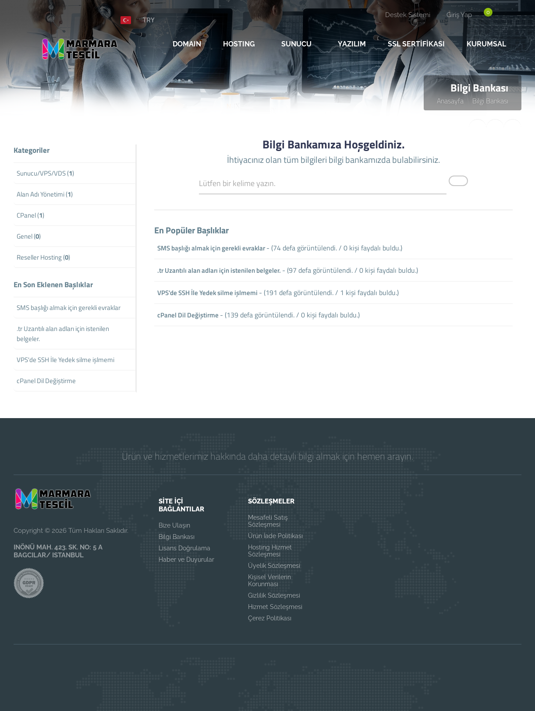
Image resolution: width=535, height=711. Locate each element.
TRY (149, 19)
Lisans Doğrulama (184, 548)
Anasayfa (450, 100)
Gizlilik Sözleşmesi (274, 595)
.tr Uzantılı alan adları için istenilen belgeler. (219, 270)
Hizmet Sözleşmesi (275, 606)
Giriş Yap (459, 15)
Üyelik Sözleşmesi (274, 565)
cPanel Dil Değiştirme (188, 315)
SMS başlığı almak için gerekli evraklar (211, 248)
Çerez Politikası (269, 618)
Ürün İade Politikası (275, 535)
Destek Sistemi (407, 15)
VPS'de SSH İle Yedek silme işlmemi (207, 293)
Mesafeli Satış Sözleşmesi (268, 521)
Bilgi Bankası (490, 100)
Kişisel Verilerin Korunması (269, 581)
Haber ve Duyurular (186, 559)
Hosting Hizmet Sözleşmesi (270, 551)
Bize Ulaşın (174, 525)
